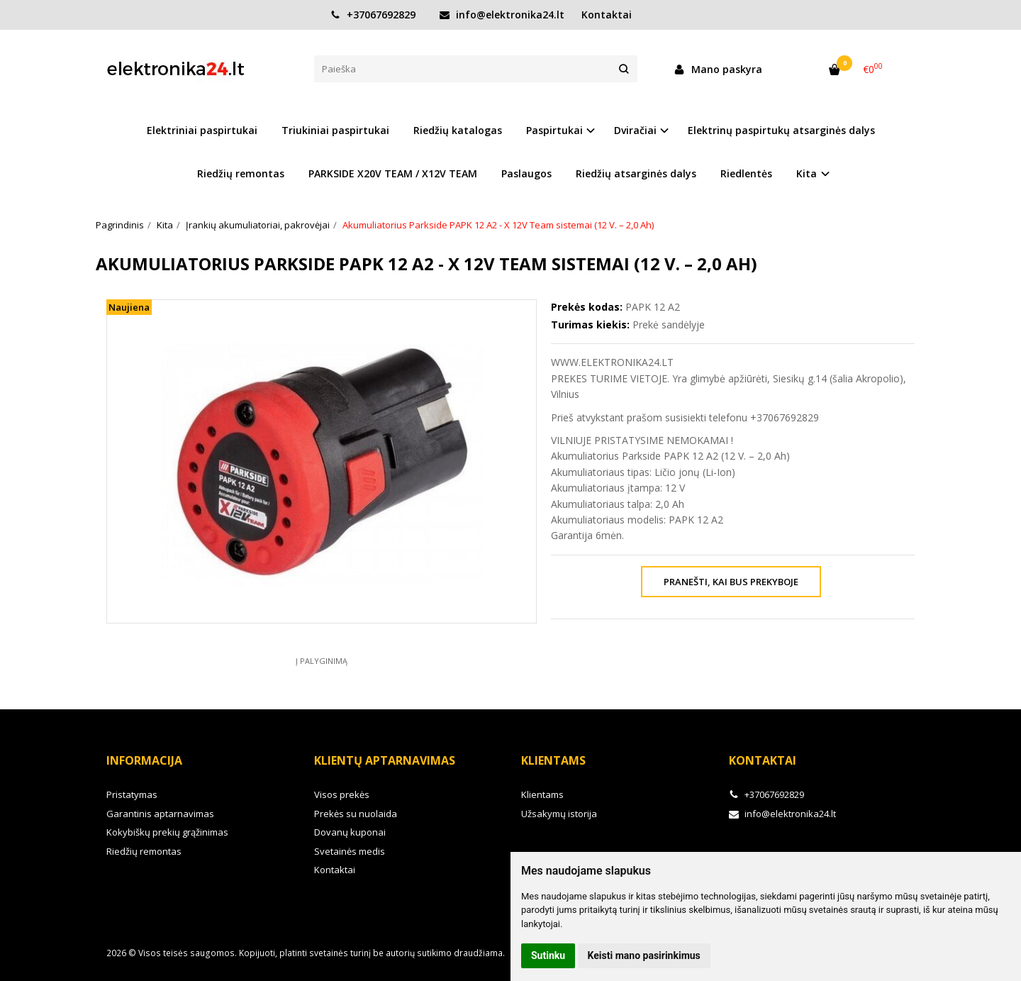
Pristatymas (131, 794)
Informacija (144, 760)
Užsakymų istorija (559, 813)
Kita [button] (806, 173)
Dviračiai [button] (635, 130)
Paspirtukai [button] (554, 130)
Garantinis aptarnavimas (160, 813)
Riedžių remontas (240, 173)
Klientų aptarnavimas (384, 760)
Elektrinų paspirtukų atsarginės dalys (781, 130)
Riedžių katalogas (457, 130)
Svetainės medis (349, 851)
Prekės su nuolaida (355, 813)
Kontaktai (606, 14)
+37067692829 (372, 14)
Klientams (553, 760)
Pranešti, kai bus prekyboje (731, 581)
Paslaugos (526, 173)
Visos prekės (341, 794)
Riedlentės (746, 173)
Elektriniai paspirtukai (202, 130)
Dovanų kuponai (350, 832)
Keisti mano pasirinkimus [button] (644, 955)
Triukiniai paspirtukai (335, 130)
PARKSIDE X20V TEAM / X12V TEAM (392, 173)
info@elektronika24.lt (502, 14)
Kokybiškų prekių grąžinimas (167, 832)
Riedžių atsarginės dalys (636, 173)
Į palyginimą (321, 660)
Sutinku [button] (548, 955)
